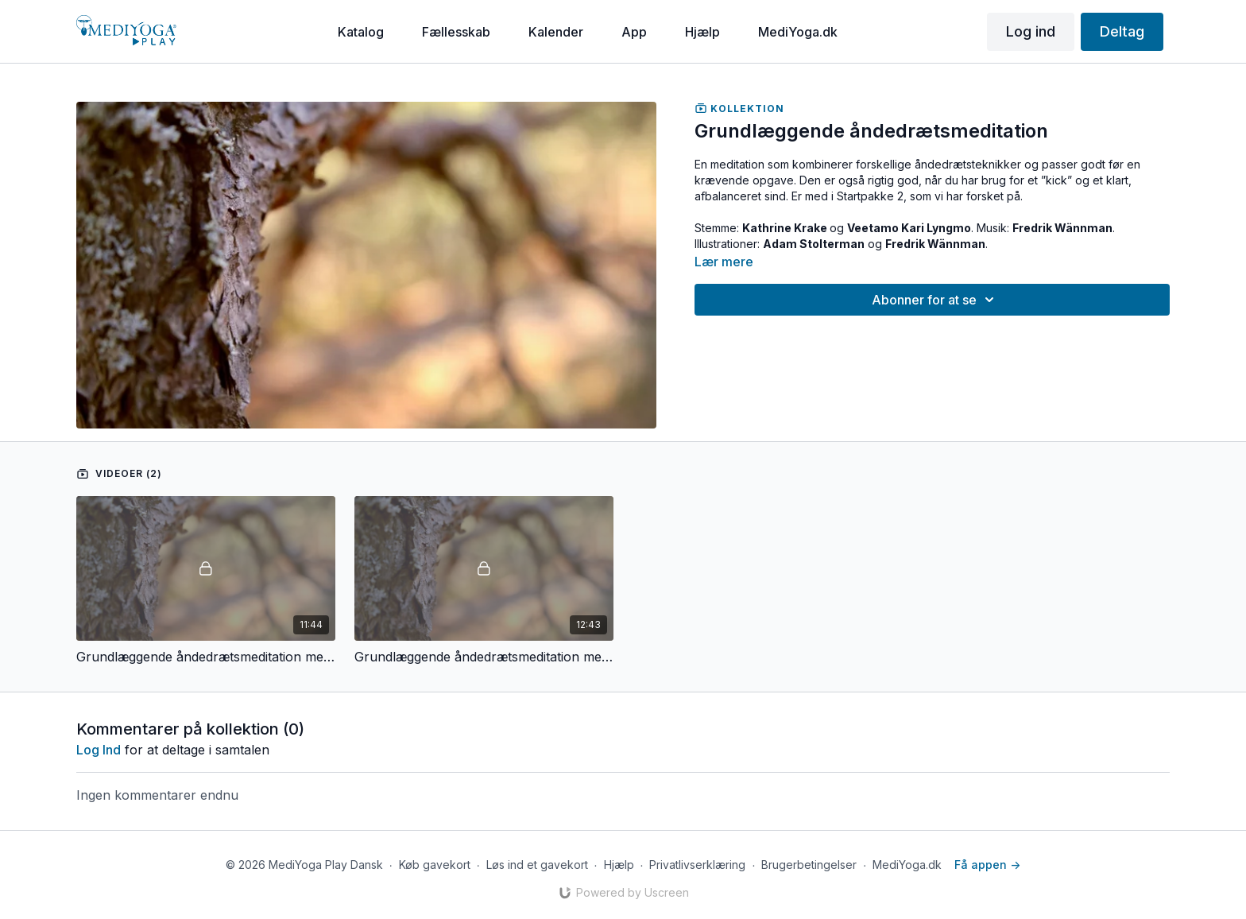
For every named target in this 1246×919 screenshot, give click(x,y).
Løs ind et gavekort (537, 864)
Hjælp (619, 864)
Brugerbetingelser (809, 864)
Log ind (1030, 31)
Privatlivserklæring (697, 864)
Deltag (1122, 31)
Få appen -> (987, 864)
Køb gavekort (434, 864)
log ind (98, 750)
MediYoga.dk (907, 864)
